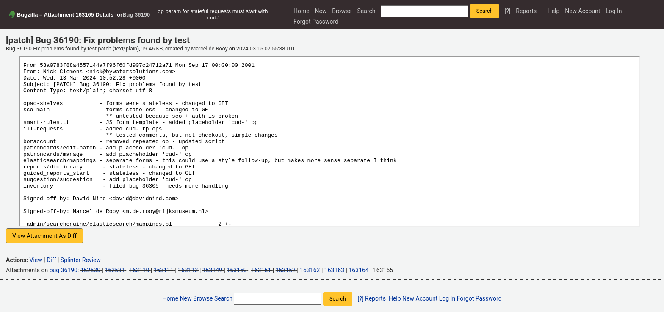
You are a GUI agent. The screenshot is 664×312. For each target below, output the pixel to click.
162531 (115, 270)
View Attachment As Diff (44, 235)
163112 (188, 270)
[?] (507, 11)
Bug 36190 (136, 14)
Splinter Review (81, 260)
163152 (286, 270)
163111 (164, 270)
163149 (212, 270)
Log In (614, 11)
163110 (139, 270)
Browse (341, 11)
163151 (261, 270)
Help (554, 11)
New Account (582, 11)
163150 (236, 270)
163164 (358, 270)
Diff (51, 260)
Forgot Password (315, 21)
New (321, 11)
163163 (334, 270)
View (36, 260)
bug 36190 (63, 270)
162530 (90, 270)
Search (366, 11)
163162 (310, 270)
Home (301, 11)
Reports (526, 11)
